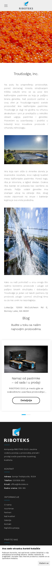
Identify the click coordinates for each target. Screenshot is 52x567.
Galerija (7, 520)
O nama (7, 505)
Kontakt (7, 524)
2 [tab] (28, 414)
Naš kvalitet (9, 516)
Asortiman (9, 508)
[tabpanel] (26, 375)
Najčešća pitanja (11, 528)
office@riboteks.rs (19, 484)
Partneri (7, 512)
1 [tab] (24, 414)
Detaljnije (26, 400)
